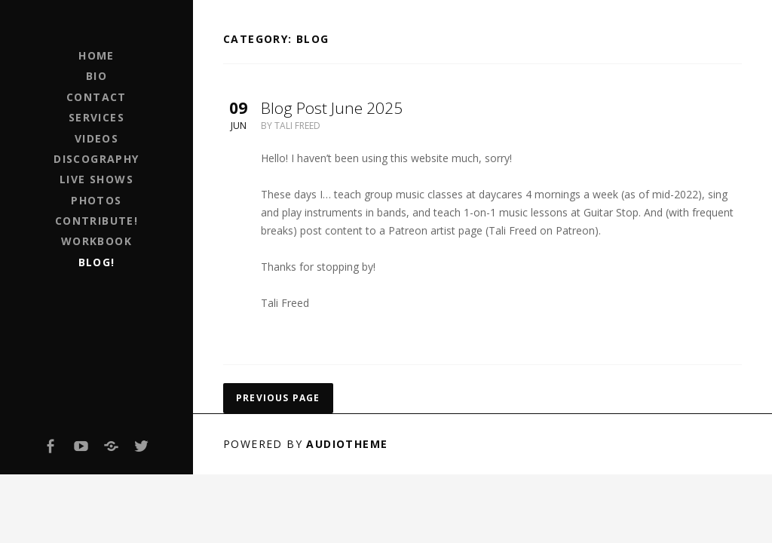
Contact (96, 97)
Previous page (278, 397)
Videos (96, 138)
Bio (96, 76)
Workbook (96, 241)
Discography (96, 159)
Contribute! (96, 220)
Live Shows (96, 179)
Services (96, 117)
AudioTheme (347, 444)
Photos (96, 200)
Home (96, 55)
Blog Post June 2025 (332, 107)
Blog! (96, 262)
